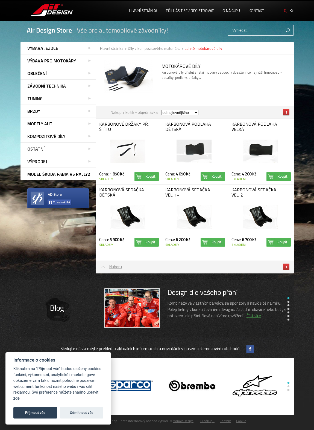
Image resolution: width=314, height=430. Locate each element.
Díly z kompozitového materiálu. (154, 48)
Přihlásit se (176, 10)
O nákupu (231, 10)
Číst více (253, 316)
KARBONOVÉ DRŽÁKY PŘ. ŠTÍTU (124, 126)
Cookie (241, 420)
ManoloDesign (183, 420)
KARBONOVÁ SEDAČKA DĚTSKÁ (121, 192)
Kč (289, 10)
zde (16, 398)
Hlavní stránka (143, 10)
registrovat (202, 10)
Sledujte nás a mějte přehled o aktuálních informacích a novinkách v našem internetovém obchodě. (150, 348)
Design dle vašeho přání (203, 292)
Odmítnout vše (81, 413)
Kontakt (256, 10)
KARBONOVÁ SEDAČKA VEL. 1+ (187, 192)
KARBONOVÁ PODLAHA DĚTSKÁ (188, 126)
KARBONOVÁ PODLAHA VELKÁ (254, 126)
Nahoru (115, 267)
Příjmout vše (35, 413)
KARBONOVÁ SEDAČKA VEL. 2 (253, 192)
